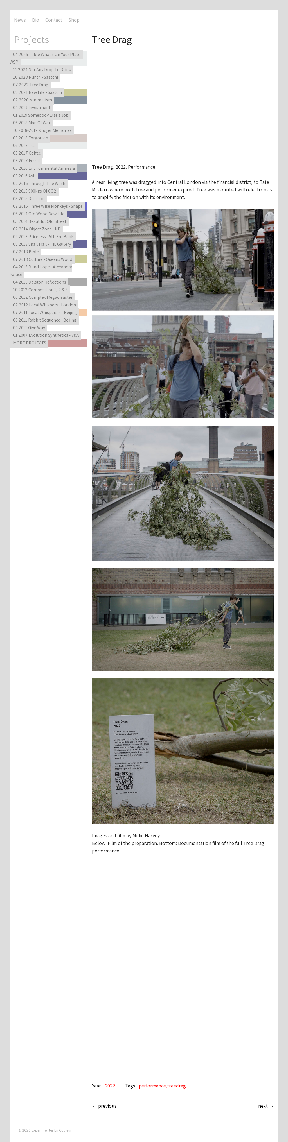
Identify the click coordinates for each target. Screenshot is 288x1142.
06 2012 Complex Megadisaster (43, 297)
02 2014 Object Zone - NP (36, 229)
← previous (104, 1106)
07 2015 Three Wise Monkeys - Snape (48, 206)
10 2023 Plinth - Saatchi (35, 77)
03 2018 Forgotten (30, 138)
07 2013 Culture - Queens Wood (42, 259)
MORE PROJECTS (29, 343)
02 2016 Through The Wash (39, 183)
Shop (74, 20)
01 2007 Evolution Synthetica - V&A (46, 335)
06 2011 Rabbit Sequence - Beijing (44, 320)
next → (266, 1106)
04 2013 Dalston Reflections (39, 282)
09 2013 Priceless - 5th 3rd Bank (43, 236)
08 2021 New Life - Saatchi (37, 92)
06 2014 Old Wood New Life (38, 214)
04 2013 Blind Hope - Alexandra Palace (41, 270)
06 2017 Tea (24, 145)
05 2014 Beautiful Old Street (39, 221)
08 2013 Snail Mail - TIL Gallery (42, 244)
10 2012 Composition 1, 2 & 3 (40, 290)
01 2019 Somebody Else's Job (40, 115)
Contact (53, 20)
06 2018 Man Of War (31, 123)
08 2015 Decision (29, 199)
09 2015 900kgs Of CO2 (34, 191)
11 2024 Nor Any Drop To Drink (42, 70)
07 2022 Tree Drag (30, 85)
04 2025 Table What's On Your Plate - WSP (46, 58)
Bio (35, 20)
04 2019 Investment (31, 107)
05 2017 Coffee (27, 153)
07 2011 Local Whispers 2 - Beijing (45, 312)
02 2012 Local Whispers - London (44, 305)
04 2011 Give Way (29, 328)
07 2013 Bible (26, 252)
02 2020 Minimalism (32, 100)
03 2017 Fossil (26, 161)
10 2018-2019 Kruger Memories (42, 130)
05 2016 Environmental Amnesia (44, 168)
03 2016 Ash (24, 176)
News (20, 20)
